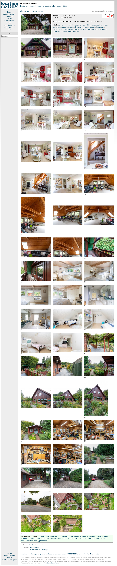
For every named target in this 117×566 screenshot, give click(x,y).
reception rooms (89, 27)
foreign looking (84, 25)
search (9, 558)
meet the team (9, 25)
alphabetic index (9, 14)
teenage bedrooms (72, 29)
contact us (9, 23)
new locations (9, 21)
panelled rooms (68, 27)
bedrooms (100, 27)
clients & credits (9, 27)
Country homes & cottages (38, 550)
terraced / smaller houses (52, 6)
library (9, 18)
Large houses (34, 547)
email (81, 554)
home (9, 12)
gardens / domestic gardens (90, 29)
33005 (65, 6)
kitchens (78, 27)
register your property (9, 560)
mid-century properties (70, 31)
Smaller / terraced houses (38, 545)
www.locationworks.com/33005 (102, 11)
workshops (57, 27)
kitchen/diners (58, 29)
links (9, 29)
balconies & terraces (99, 25)
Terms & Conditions (52, 563)
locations (23, 6)
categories (9, 16)
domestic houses (35, 6)
